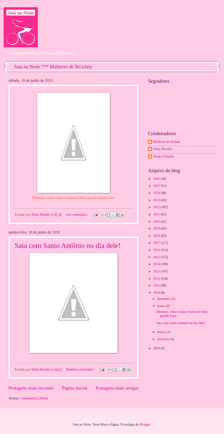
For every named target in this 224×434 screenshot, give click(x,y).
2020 (157, 221)
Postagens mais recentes (30, 387)
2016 (157, 250)
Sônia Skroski (162, 149)
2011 (157, 285)
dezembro (164, 299)
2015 (157, 257)
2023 (157, 200)
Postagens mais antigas (117, 387)
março (161, 332)
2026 (157, 179)
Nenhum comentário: (80, 369)
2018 (157, 236)
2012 (157, 278)
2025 (157, 186)
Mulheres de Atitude (166, 142)
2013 (157, 271)
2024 (157, 193)
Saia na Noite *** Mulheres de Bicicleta (53, 66)
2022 (157, 207)
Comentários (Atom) (34, 398)
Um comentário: (77, 214)
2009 (157, 348)
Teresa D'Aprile (163, 156)
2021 (157, 214)
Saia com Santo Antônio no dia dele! (68, 245)
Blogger (145, 424)
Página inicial (74, 387)
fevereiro (163, 339)
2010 (157, 293)
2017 (157, 243)
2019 (157, 228)
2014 (157, 264)
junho (161, 306)
